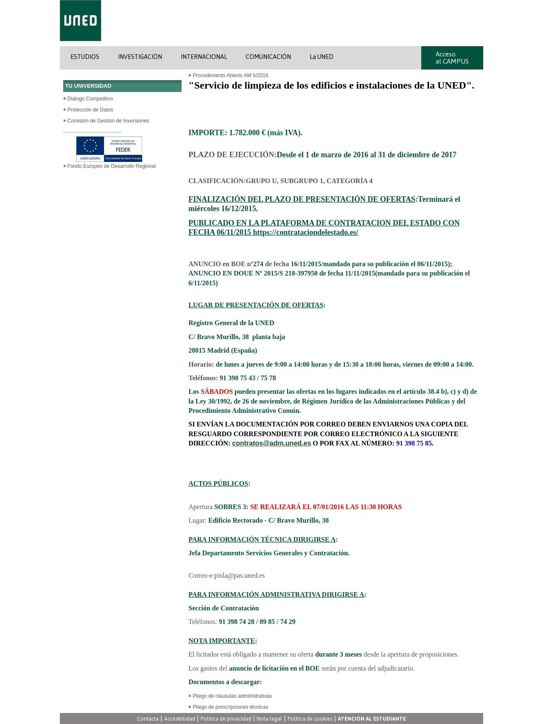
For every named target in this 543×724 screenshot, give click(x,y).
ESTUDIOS (84, 56)
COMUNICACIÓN (268, 56)
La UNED (321, 56)
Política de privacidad (226, 719)
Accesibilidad (179, 719)
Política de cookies (310, 719)
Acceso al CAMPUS (452, 57)
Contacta (148, 719)
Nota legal (269, 719)
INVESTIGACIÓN (140, 56)
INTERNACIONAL (204, 56)
